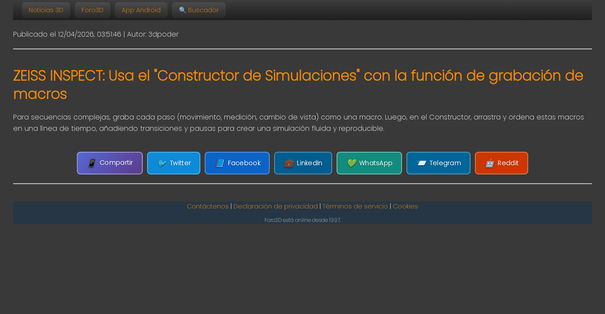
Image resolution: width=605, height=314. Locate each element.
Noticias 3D (46, 10)
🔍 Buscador (199, 10)
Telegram (438, 163)
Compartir (109, 163)
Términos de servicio (355, 206)
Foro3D (92, 10)
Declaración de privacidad (276, 206)
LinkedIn (303, 163)
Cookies (405, 206)
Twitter (174, 163)
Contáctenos (208, 206)
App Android (141, 10)
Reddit (502, 163)
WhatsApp (369, 163)
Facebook (237, 163)
